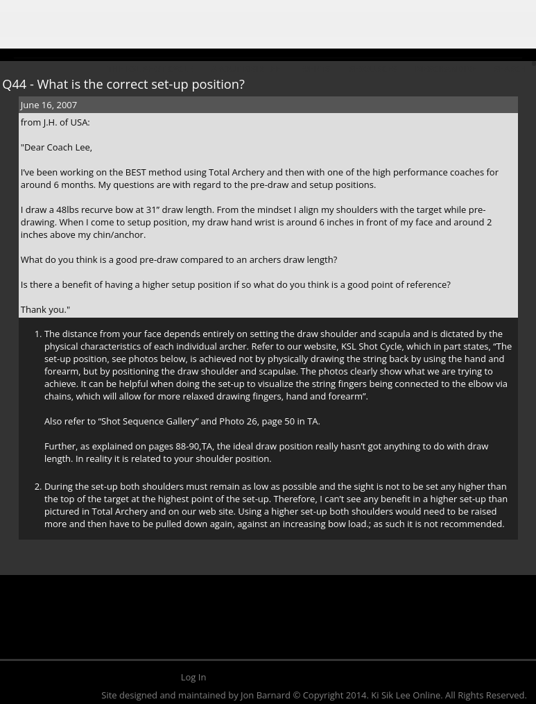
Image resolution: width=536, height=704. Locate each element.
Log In (194, 677)
